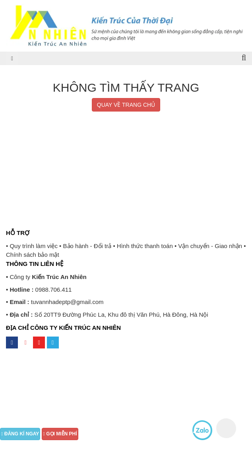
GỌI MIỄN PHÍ (60, 434)
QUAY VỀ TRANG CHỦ (126, 105)
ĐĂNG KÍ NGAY (20, 434)
